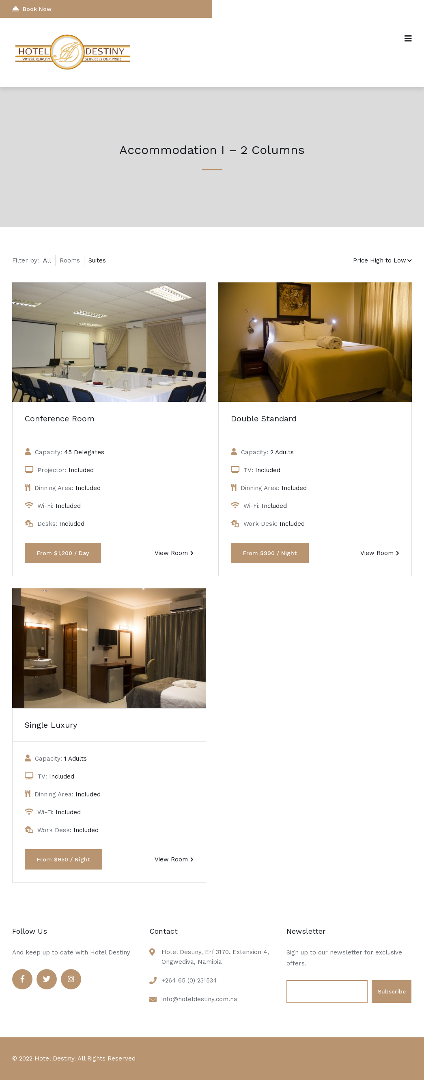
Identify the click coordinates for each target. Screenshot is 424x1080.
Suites (97, 260)
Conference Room (60, 418)
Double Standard (264, 418)
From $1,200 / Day (63, 553)
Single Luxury (51, 725)
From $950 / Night (63, 859)
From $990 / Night (270, 553)
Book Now (32, 8)
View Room (174, 553)
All (47, 260)
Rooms (70, 260)
